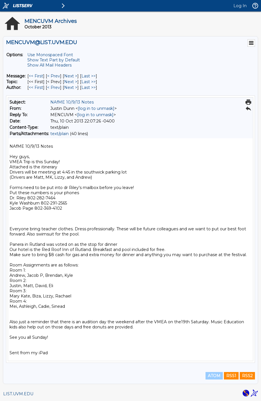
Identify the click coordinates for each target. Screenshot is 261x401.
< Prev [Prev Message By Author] (53, 87)
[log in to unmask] (96, 108)
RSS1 (231, 375)
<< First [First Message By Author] (36, 87)
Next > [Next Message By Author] (70, 87)
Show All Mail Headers (49, 65)
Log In (240, 5)
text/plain (59, 133)
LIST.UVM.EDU (18, 393)
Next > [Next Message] (70, 76)
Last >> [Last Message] (88, 76)
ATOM (214, 375)
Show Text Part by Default (53, 60)
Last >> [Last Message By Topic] (88, 81)
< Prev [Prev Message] (53, 76)
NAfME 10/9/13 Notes (72, 102)
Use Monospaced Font (50, 54)
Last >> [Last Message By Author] (88, 87)
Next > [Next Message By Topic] (70, 81)
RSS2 (247, 375)
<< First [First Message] (36, 76)
